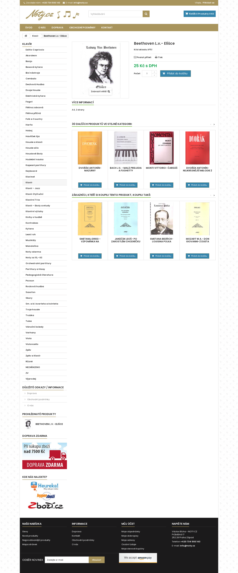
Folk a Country (34, 119)
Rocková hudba (35, 286)
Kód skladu (140, 49)
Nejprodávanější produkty (36, 540)
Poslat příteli (144, 57)
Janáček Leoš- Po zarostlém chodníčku (125, 240)
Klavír (29, 182)
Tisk (160, 57)
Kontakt (107, 27)
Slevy (25, 531)
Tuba (29, 321)
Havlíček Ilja (33, 136)
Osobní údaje (128, 544)
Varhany (31, 332)
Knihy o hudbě (34, 217)
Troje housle (33, 309)
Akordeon (31, 55)
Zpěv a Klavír (33, 355)
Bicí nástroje (33, 72)
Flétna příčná (33, 113)
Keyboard (31, 171)
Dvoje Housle (33, 90)
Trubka (30, 315)
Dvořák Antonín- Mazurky (90, 169)
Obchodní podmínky (82, 27)
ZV (27, 373)
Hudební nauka (34, 159)
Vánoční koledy (34, 326)
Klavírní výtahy (34, 211)
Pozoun (30, 280)
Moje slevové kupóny (132, 548)
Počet (137, 73)
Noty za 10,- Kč (34, 257)
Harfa (29, 124)
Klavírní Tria (33, 199)
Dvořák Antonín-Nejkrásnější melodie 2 (197, 169)
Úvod (28, 27)
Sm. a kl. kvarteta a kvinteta (42, 303)
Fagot (29, 101)
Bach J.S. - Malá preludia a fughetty (126, 169)
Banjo (29, 61)
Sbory (29, 298)
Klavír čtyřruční (34, 194)
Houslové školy (34, 153)
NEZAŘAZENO (33, 367)
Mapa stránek (29, 544)
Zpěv (28, 349)
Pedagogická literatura (39, 274)
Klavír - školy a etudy (38, 205)
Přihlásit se (208, 2)
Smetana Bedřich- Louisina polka (161, 240)
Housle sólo (32, 147)
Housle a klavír (34, 142)
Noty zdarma (33, 251)
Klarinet (30, 176)
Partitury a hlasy (35, 269)
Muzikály (31, 240)
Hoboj (29, 130)
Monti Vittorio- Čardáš (162, 168)
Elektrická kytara (35, 95)
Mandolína (32, 246)
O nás (42, 27)
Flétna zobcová (34, 107)
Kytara (30, 228)
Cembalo (31, 78)
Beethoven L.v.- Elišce (49, 424)
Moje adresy (128, 540)
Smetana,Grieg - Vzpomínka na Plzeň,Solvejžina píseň (90, 241)
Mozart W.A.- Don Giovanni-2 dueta (197, 240)
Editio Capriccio (35, 49)
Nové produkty (30, 535)
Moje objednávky (130, 531)
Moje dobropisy (129, 535)
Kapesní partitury (36, 165)
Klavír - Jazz (33, 188)
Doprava (57, 27)
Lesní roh (31, 234)
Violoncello (32, 344)
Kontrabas (32, 222)
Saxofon (30, 292)
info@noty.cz (187, 545)
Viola (29, 338)
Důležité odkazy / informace (43, 387)
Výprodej (31, 378)
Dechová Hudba (35, 84)
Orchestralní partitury (38, 263)
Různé (29, 361)
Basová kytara (34, 67)
